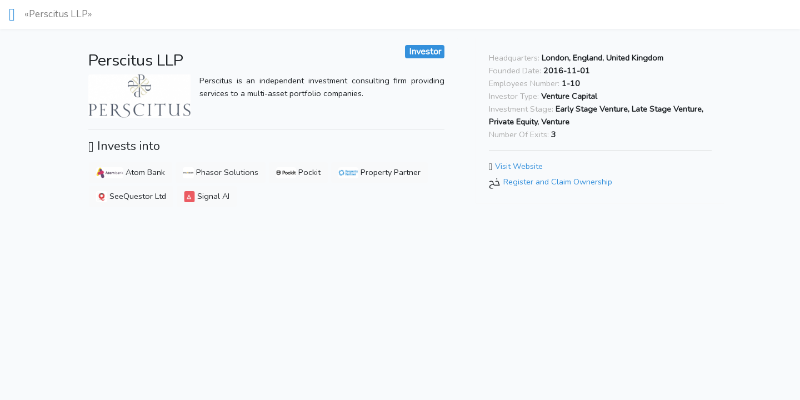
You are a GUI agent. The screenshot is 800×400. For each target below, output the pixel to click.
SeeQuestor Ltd (131, 196)
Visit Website (519, 166)
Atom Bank (130, 172)
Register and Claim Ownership (557, 181)
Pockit (298, 172)
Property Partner (379, 172)
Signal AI (206, 196)
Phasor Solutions (220, 172)
